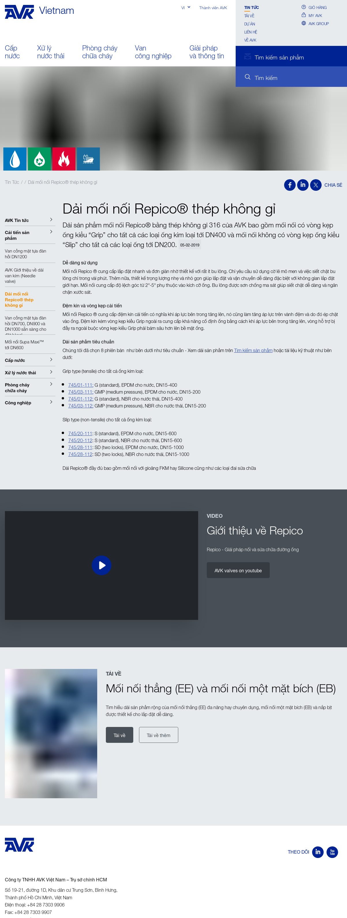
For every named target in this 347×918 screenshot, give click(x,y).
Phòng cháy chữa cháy (99, 52)
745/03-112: (80, 405)
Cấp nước (12, 52)
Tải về (249, 15)
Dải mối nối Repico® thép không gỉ (62, 181)
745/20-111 (80, 432)
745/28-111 (80, 446)
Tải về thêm (158, 734)
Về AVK (250, 39)
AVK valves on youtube (238, 570)
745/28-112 (80, 453)
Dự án (249, 23)
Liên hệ (250, 31)
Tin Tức (251, 7)
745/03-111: (80, 391)
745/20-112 (80, 439)
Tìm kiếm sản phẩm (253, 349)
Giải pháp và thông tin (207, 52)
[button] (30, 220)
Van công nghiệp (153, 52)
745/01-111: (80, 384)
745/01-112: (80, 398)
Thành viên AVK (213, 7)
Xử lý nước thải (50, 52)
